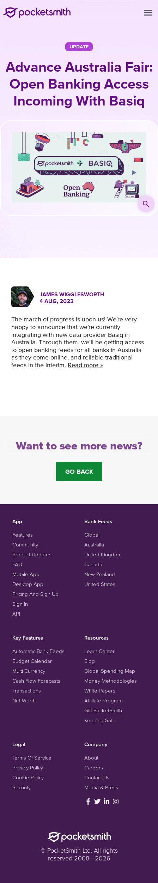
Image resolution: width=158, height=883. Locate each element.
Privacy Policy (27, 767)
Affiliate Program (103, 700)
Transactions (26, 691)
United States (99, 584)
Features (22, 535)
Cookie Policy (28, 777)
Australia (94, 545)
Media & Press (101, 787)
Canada (93, 564)
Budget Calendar (32, 661)
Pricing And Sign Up (35, 594)
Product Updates (31, 554)
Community (25, 545)
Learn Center (99, 651)
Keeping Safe (100, 720)
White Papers (99, 691)
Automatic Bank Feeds (38, 651)
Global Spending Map (109, 671)
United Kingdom (103, 554)
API (16, 614)
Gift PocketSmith (103, 710)
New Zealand (99, 574)
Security (21, 787)
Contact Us (96, 777)
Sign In (20, 604)
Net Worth (24, 700)
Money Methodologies (110, 681)
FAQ (17, 564)
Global (91, 535)
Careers (93, 767)
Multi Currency (28, 671)
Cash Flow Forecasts (36, 681)
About (91, 758)
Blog (89, 661)
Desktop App (27, 584)
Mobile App (26, 574)
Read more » (85, 365)
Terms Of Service (31, 758)
